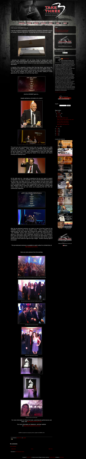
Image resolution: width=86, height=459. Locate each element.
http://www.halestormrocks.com (32, 425)
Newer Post (13, 448)
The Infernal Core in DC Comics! (63, 122)
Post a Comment (13, 446)
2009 (57, 133)
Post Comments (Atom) (20, 451)
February (59, 116)
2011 (57, 130)
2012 (57, 128)
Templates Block (52, 457)
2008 (57, 134)
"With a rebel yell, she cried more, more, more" (65, 119)
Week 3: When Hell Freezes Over (63, 124)
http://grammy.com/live (31, 246)
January (58, 126)
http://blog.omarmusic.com (34, 421)
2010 (57, 131)
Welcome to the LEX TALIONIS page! (61, 30)
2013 (57, 111)
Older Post (50, 448)
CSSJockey (62, 457)
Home (32, 448)
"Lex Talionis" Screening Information (61, 31)
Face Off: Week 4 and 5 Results (63, 121)
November (59, 113)
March (58, 114)
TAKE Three (29, 457)
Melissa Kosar (66, 58)
